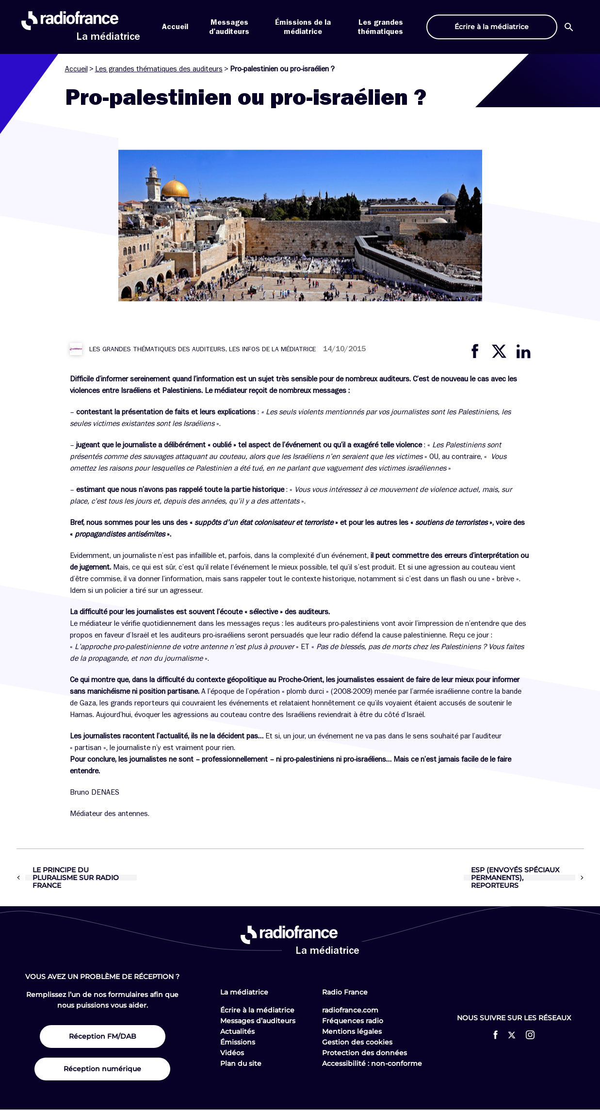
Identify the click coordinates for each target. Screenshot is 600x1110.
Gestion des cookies (357, 1042)
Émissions (237, 1042)
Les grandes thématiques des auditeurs (159, 69)
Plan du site (240, 1063)
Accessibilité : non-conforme (372, 1063)
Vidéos (232, 1052)
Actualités (237, 1031)
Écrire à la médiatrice (257, 1010)
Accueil (175, 27)
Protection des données (364, 1052)
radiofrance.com (350, 1010)
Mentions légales (352, 1031)
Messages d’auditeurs (257, 1020)
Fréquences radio (352, 1020)
